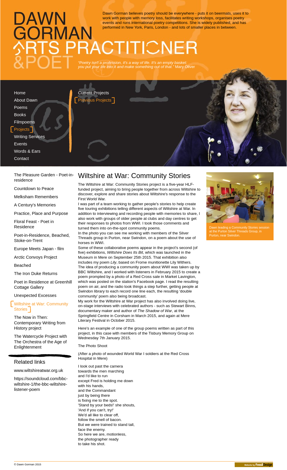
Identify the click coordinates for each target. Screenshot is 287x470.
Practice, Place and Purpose (41, 213)
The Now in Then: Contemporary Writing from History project (39, 322)
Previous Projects (94, 100)
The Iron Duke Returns (35, 273)
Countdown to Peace (34, 188)
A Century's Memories (35, 205)
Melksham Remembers (36, 196)
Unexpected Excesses (35, 295)
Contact (21, 158)
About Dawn (25, 100)
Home (19, 92)
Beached (22, 265)
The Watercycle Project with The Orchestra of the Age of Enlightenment (40, 341)
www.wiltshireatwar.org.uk (38, 370)
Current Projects (93, 92)
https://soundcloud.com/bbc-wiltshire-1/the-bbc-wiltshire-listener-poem (41, 384)
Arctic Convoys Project (35, 257)
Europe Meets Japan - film (39, 248)
